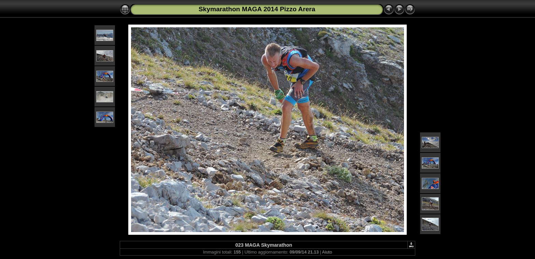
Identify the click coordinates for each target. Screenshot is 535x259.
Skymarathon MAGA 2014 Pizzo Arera (257, 9)
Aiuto (327, 252)
